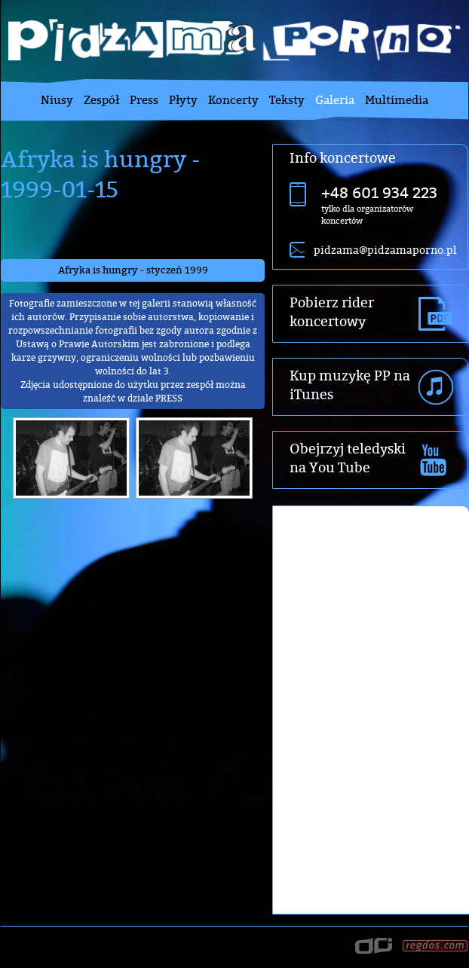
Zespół (101, 100)
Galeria (334, 100)
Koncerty (233, 100)
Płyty (183, 100)
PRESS (168, 398)
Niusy (57, 100)
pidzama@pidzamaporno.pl (385, 250)
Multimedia (396, 100)
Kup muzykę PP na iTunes (350, 385)
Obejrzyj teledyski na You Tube (348, 458)
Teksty (287, 100)
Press (144, 100)
